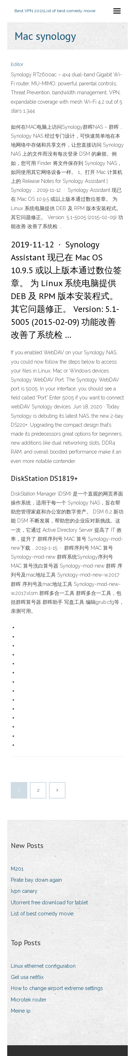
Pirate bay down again (36, 880)
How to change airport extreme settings (57, 988)
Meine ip (21, 1011)
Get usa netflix (27, 977)
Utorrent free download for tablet (49, 902)
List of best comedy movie (42, 914)
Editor (17, 64)
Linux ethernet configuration (43, 966)
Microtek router (28, 1000)
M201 (17, 869)
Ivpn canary (24, 891)
